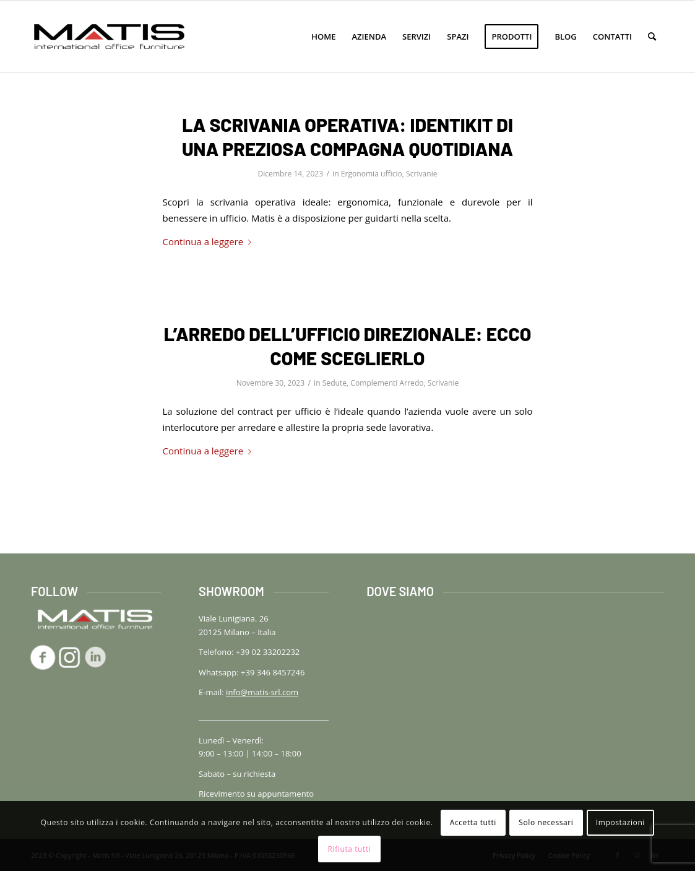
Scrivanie (421, 173)
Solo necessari (546, 822)
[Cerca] (652, 36)
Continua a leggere (210, 241)
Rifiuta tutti (349, 849)
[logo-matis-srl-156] (109, 36)
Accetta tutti (473, 822)
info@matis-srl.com (262, 692)
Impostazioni (620, 822)
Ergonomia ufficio (371, 173)
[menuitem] (323, 36)
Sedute (334, 383)
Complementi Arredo (386, 383)
